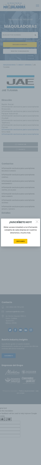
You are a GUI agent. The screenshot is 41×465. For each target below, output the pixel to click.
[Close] (37, 222)
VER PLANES (20, 241)
